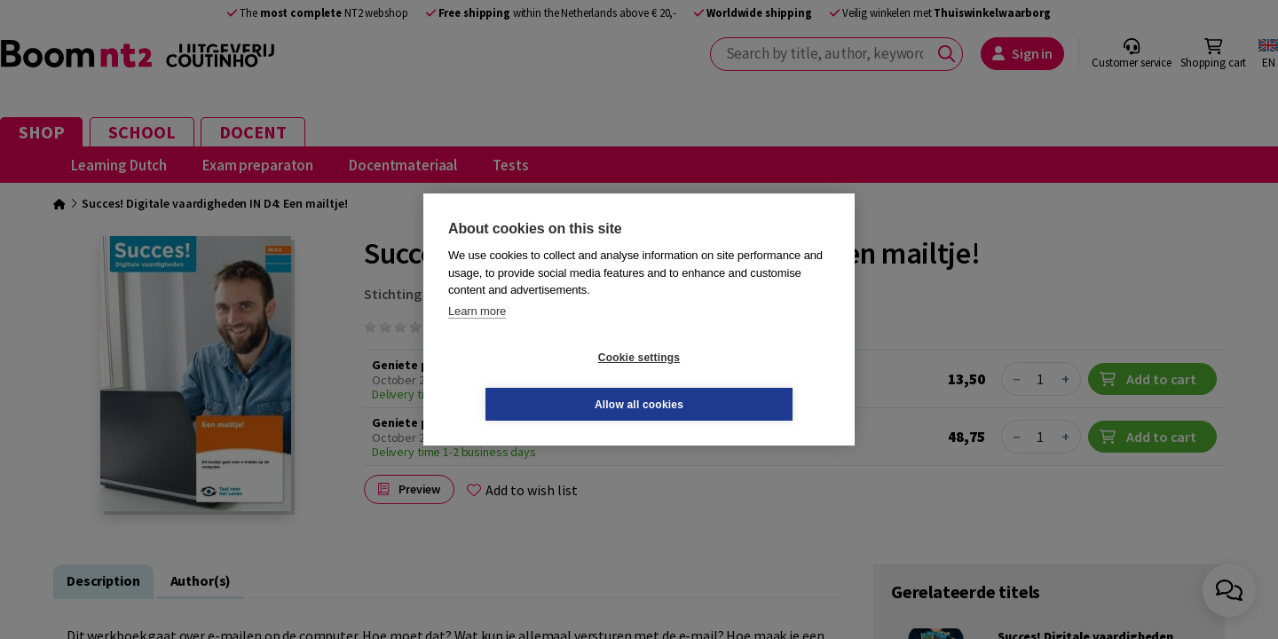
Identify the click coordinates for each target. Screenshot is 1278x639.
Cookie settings (533, 381)
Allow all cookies (744, 381)
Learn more (477, 334)
